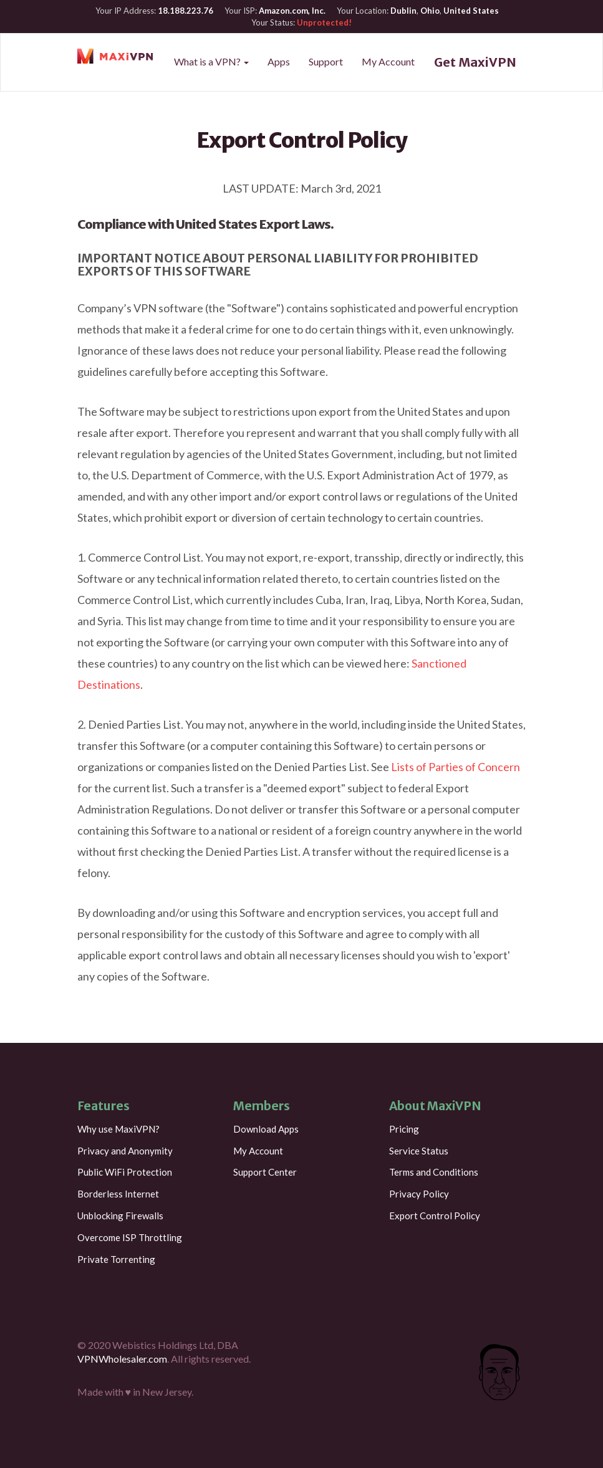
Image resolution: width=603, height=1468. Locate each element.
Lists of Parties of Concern (455, 767)
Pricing (404, 1129)
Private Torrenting (116, 1259)
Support (326, 61)
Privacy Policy (419, 1193)
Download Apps (266, 1129)
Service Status (418, 1150)
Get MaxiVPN (475, 62)
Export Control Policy (434, 1215)
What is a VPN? (211, 61)
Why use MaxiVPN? (118, 1129)
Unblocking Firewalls (120, 1215)
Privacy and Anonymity (125, 1150)
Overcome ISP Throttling (129, 1237)
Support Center (265, 1172)
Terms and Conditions (433, 1172)
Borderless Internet (118, 1193)
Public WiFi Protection (124, 1172)
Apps (279, 61)
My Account (388, 61)
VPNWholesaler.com (122, 1359)
